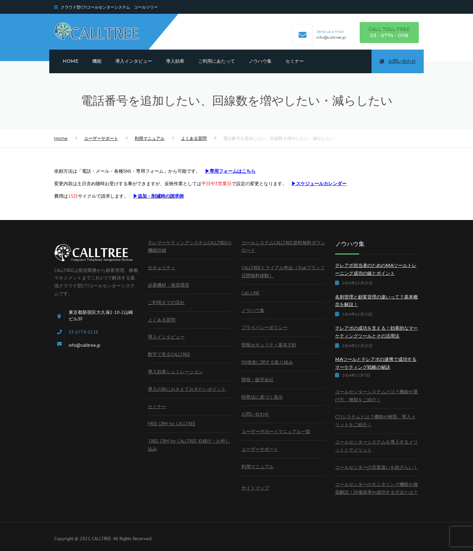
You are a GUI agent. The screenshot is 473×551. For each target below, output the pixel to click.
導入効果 (175, 61)
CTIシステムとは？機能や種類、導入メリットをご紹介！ (375, 421)
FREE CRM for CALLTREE (171, 424)
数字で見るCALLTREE (169, 354)
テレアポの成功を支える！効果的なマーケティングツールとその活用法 (376, 332)
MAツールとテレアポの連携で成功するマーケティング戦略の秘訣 (376, 363)
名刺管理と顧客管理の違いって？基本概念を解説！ (376, 301)
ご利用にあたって (216, 61)
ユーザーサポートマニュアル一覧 (275, 431)
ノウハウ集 (260, 61)
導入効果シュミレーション (175, 372)
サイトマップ (255, 488)
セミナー (294, 61)
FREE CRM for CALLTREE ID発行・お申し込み (189, 445)
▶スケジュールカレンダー (319, 184)
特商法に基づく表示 (262, 397)
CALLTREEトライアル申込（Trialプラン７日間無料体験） (283, 271)
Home (71, 61)
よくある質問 (194, 138)
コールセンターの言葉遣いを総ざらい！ (376, 467)
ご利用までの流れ (166, 302)
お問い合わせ (397, 61)
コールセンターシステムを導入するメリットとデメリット (376, 446)
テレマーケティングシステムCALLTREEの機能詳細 (190, 246)
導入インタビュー (133, 61)
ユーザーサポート (101, 138)
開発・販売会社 (257, 380)
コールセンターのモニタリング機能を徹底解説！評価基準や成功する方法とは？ (376, 488)
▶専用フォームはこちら (230, 171)
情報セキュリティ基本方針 (269, 345)
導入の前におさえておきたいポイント (187, 389)
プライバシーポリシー (264, 327)
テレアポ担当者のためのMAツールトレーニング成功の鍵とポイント (376, 269)
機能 (96, 61)
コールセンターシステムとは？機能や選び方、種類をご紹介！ (376, 396)
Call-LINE (250, 293)
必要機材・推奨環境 (168, 285)
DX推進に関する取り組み (267, 362)
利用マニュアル (150, 138)
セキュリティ (161, 268)
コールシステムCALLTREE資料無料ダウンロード (283, 246)
